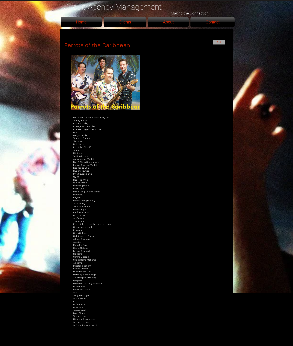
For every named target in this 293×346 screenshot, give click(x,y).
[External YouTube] (192, 82)
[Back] (219, 42)
